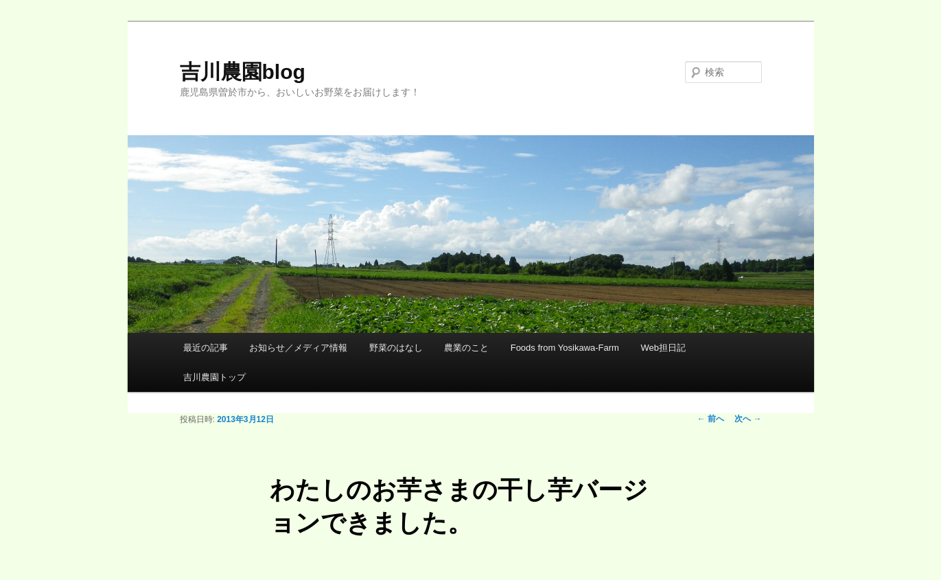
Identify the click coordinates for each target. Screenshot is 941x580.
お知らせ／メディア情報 (298, 348)
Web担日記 (663, 348)
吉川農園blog (242, 71)
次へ (747, 419)
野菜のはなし (396, 348)
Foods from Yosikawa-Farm (565, 348)
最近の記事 (205, 348)
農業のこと (466, 348)
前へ (710, 419)
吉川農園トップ (214, 377)
